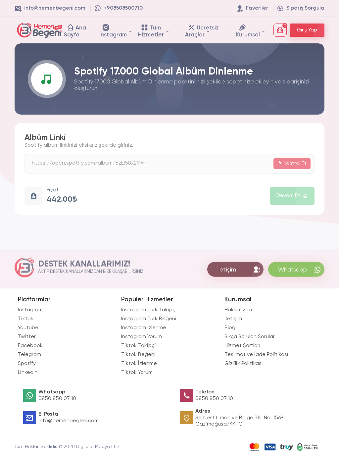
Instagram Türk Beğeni (148, 319)
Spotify (27, 363)
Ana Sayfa (75, 31)
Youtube (28, 327)
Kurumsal (248, 31)
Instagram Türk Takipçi (149, 310)
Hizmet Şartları (242, 345)
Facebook (30, 345)
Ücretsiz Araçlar (202, 31)
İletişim (233, 319)
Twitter (27, 336)
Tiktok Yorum (137, 372)
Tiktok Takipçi (138, 345)
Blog (229, 327)
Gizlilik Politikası (243, 363)
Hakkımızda (238, 310)
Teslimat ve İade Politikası (256, 354)
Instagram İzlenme (143, 327)
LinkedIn (27, 372)
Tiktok (25, 319)
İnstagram (113, 31)
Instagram (30, 310)
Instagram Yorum (141, 336)
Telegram (29, 354)
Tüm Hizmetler (151, 31)
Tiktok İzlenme (139, 363)
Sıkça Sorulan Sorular (249, 336)
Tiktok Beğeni (138, 354)
